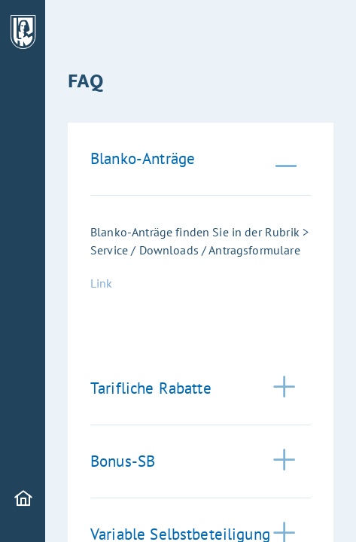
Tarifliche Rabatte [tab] (150, 388)
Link (101, 283)
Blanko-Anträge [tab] (142, 158)
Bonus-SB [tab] (122, 461)
